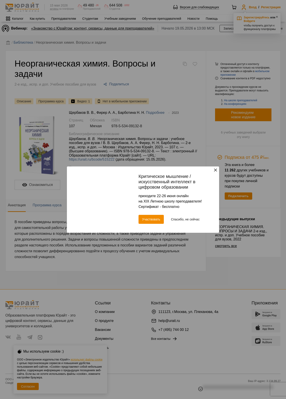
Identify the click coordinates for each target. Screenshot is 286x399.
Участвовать (151, 219)
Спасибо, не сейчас (185, 219)
